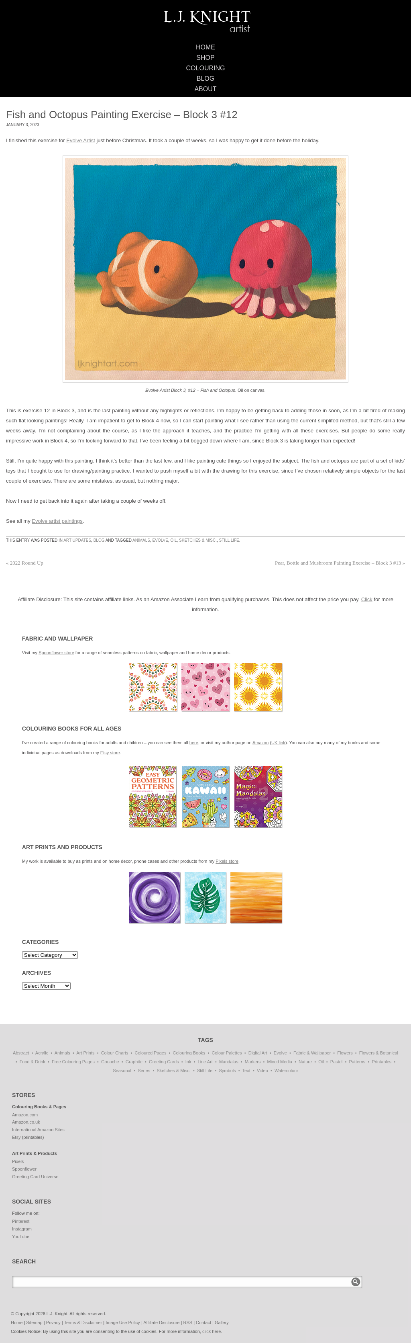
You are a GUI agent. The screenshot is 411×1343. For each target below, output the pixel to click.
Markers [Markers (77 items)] (253, 1061)
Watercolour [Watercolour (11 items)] (286, 1070)
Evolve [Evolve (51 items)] (280, 1052)
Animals (141, 540)
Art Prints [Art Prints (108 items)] (85, 1052)
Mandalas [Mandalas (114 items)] (228, 1061)
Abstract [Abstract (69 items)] (21, 1052)
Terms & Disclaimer (83, 1322)
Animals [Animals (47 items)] (62, 1052)
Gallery (222, 1322)
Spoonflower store (56, 652)
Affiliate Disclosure (161, 1322)
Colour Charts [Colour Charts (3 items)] (114, 1052)
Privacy (53, 1322)
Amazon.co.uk (26, 1122)
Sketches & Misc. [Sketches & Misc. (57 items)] (173, 1070)
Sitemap (34, 1322)
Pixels (18, 1161)
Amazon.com (25, 1114)
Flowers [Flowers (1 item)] (345, 1052)
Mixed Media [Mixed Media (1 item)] (279, 1061)
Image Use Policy (123, 1322)
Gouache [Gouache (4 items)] (110, 1061)
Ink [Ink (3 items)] (188, 1061)
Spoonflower (24, 1169)
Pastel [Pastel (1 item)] (336, 1061)
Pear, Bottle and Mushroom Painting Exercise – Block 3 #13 (340, 563)
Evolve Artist (80, 140)
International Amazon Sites (38, 1129)
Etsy (16, 1137)
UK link (278, 742)
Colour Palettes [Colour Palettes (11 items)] (227, 1052)
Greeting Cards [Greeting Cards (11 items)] (164, 1061)
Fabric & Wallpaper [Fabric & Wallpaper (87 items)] (312, 1052)
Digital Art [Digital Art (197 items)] (257, 1052)
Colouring (205, 68)
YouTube (20, 1236)
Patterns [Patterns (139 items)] (357, 1061)
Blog (205, 78)
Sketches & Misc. (198, 540)
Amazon (260, 742)
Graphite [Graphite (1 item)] (134, 1061)
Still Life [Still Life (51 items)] (205, 1070)
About (205, 89)
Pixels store (227, 861)
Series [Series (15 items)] (144, 1070)
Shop (205, 57)
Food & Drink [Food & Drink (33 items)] (32, 1061)
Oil (173, 540)
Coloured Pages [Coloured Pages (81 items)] (151, 1052)
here (193, 742)
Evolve (160, 540)
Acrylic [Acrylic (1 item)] (41, 1052)
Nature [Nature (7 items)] (305, 1061)
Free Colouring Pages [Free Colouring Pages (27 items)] (73, 1061)
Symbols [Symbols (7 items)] (227, 1070)
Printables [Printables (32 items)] (381, 1061)
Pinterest (20, 1221)
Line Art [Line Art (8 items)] (205, 1061)
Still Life (229, 540)
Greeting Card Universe (35, 1176)
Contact (203, 1322)
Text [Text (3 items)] (246, 1070)
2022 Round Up (24, 563)
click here (211, 1331)
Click (366, 599)
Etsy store (110, 752)
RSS (187, 1322)
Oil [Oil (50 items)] (321, 1061)
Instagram (22, 1228)
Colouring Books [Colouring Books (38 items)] (189, 1052)
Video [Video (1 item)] (262, 1070)
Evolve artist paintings (57, 521)
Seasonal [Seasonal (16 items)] (122, 1070)
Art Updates (77, 540)
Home (205, 47)
